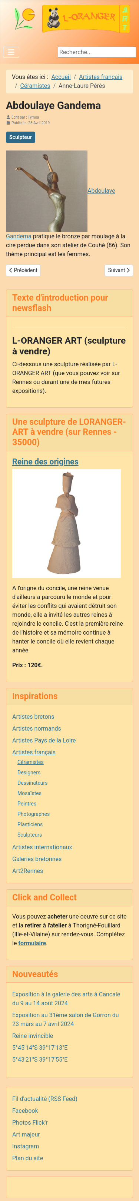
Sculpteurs (29, 835)
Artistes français (34, 752)
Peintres (26, 804)
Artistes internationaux (42, 847)
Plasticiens (30, 824)
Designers (28, 772)
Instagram (25, 1146)
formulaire (32, 943)
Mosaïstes (29, 793)
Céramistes (30, 762)
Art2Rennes (27, 870)
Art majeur (26, 1134)
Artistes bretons (33, 716)
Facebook (25, 1110)
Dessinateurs (32, 783)
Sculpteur (20, 137)
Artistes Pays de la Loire (44, 740)
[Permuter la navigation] (11, 52)
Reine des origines (45, 461)
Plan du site (27, 1158)
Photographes (33, 814)
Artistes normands (36, 728)
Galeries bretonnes (37, 859)
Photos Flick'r (30, 1122)
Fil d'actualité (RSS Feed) (44, 1098)
